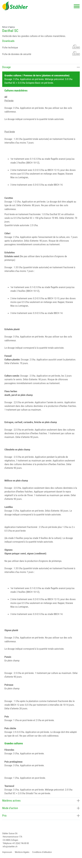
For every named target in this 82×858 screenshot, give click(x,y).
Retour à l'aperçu (8, 27)
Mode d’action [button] (41, 808)
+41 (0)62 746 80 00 (20, 843)
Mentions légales (22, 852)
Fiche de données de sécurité (41, 53)
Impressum (7, 852)
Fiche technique (41, 47)
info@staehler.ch (10, 846)
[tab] (41, 67)
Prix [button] (41, 815)
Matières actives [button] (41, 800)
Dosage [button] (41, 67)
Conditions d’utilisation (42, 852)
